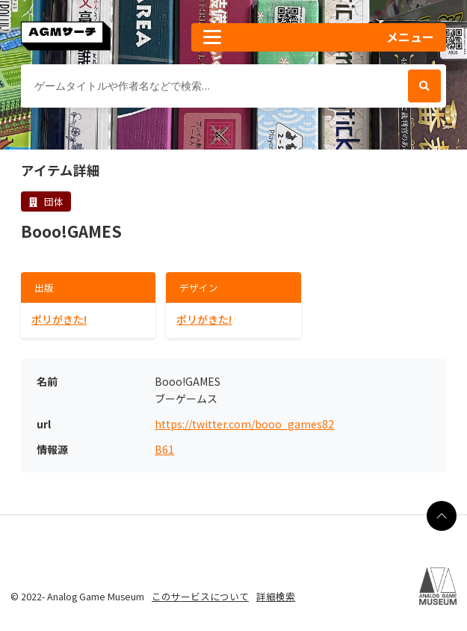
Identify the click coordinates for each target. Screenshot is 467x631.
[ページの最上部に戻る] (442, 516)
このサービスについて (200, 596)
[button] (318, 37)
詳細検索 (275, 596)
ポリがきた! (59, 319)
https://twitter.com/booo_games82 (244, 424)
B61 (164, 450)
